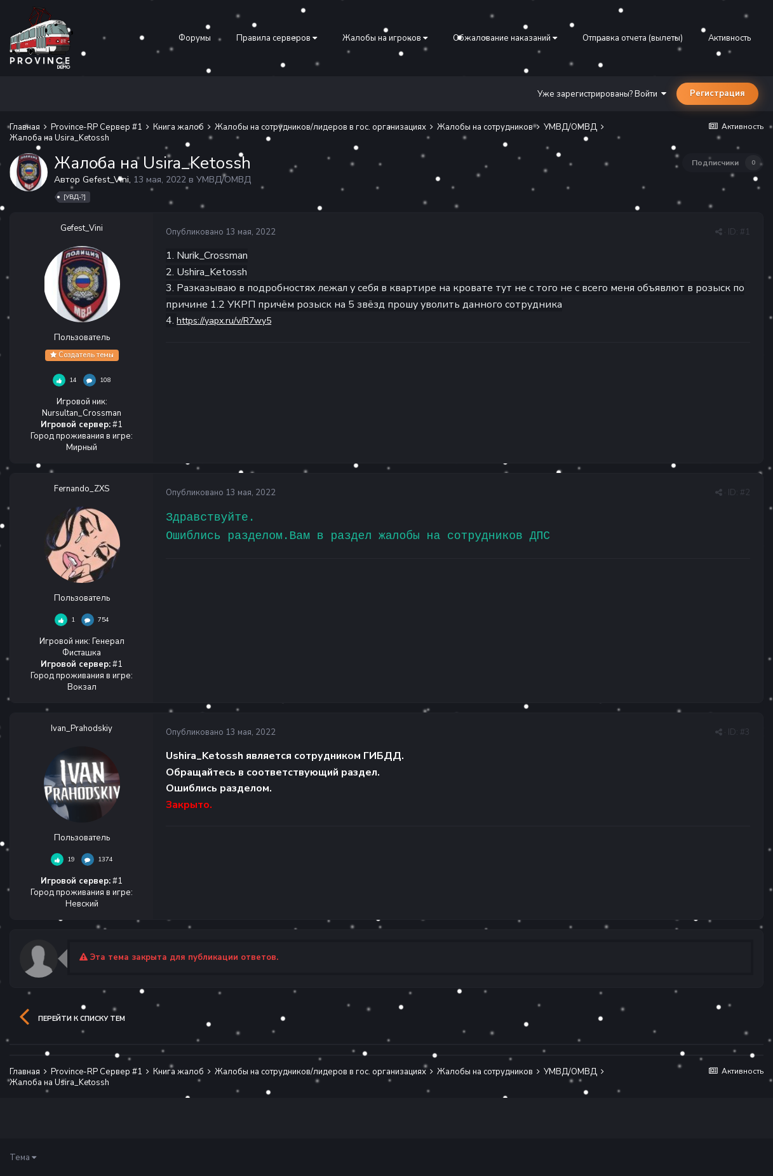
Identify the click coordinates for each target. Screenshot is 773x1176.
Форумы (194, 38)
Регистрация (717, 93)
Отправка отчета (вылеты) (632, 38)
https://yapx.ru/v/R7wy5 (224, 321)
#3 (745, 732)
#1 (745, 232)
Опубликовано (221, 232)
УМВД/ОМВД (223, 180)
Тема (23, 1157)
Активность (729, 38)
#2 (745, 492)
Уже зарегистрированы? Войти (601, 94)
